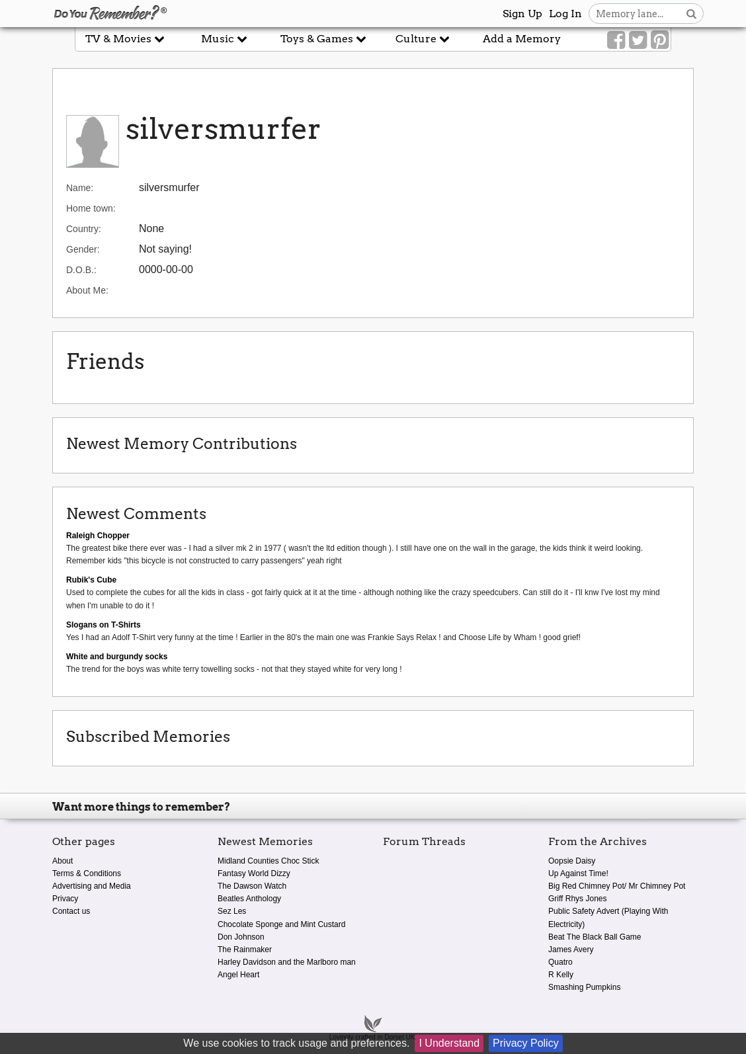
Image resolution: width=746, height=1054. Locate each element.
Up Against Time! (578, 873)
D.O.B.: (81, 269)
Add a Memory (522, 38)
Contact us (71, 911)
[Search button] (691, 13)
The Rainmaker (245, 949)
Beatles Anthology (249, 898)
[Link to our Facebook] (616, 40)
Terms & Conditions (86, 873)
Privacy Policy (526, 1043)
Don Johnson (241, 937)
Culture (422, 38)
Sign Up (522, 13)
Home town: (91, 208)
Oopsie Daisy (571, 861)
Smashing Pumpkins (584, 987)
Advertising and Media (91, 886)
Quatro (560, 962)
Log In (565, 13)
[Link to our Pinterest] (660, 40)
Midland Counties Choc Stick (268, 861)
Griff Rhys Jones (577, 898)
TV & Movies (125, 38)
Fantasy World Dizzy (254, 873)
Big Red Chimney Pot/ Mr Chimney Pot (616, 886)
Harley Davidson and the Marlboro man (287, 962)
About (62, 861)
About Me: (87, 290)
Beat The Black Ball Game (595, 937)
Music (224, 38)
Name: (79, 187)
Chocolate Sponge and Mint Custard (281, 924)
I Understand (449, 1043)
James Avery (570, 949)
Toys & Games (323, 38)
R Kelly (560, 974)
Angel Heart (238, 974)
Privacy (65, 898)
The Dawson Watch (252, 886)
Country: (83, 228)
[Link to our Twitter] (638, 40)
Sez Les (232, 911)
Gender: (83, 249)
